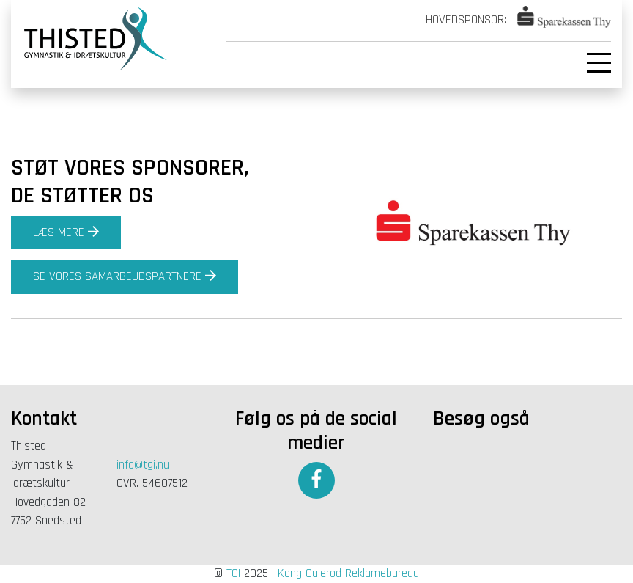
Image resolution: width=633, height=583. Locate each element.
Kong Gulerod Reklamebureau (348, 573)
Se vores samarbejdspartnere (124, 276)
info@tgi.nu (142, 465)
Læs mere (66, 232)
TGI (233, 573)
